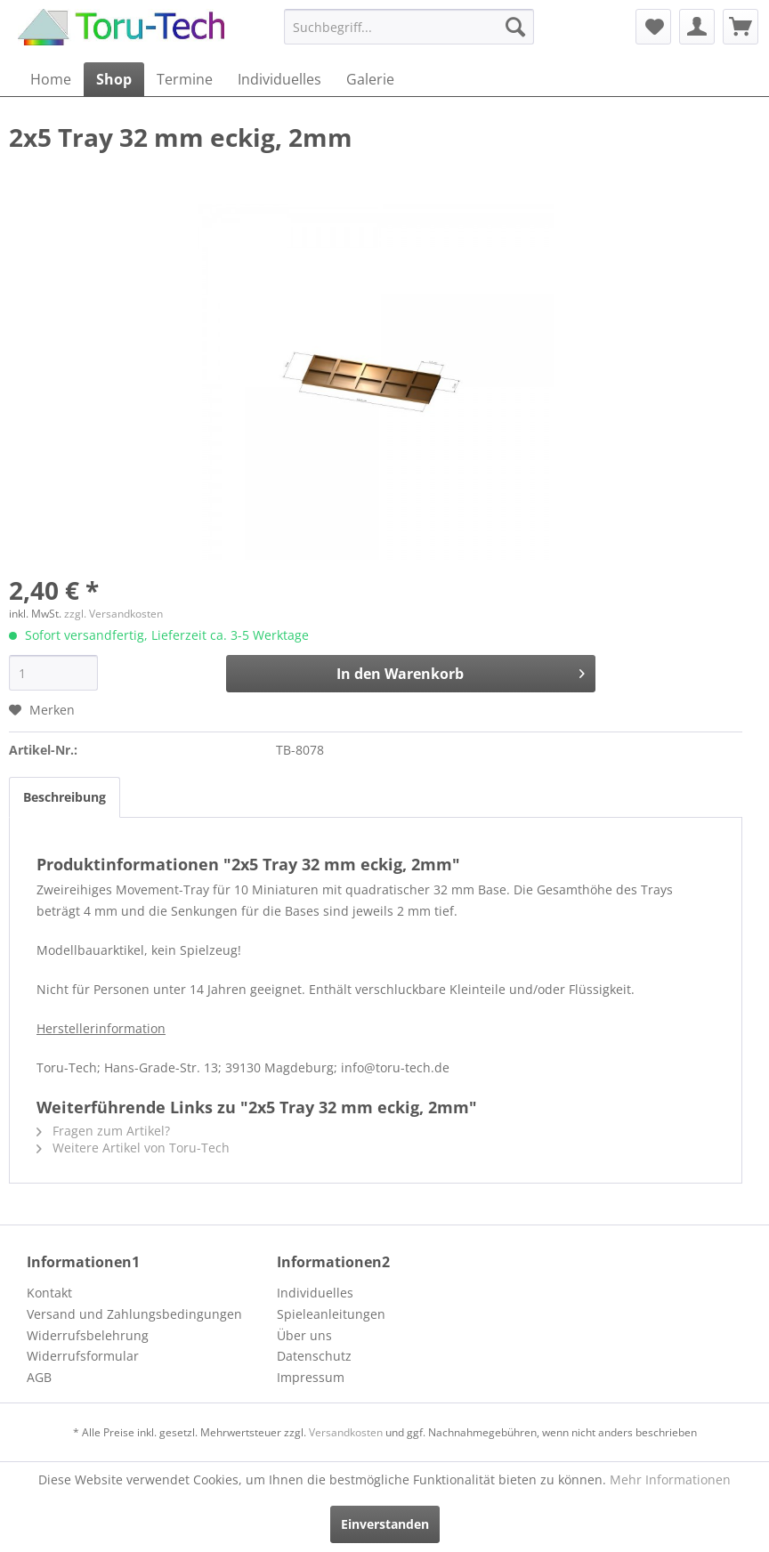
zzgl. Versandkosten (113, 613)
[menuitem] (409, 26)
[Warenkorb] (740, 26)
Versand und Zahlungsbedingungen (134, 1313)
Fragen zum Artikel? (103, 1130)
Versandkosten (346, 1432)
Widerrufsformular (83, 1355)
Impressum (310, 1377)
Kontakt (49, 1292)
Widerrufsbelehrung (88, 1335)
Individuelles (315, 1292)
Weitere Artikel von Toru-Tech (133, 1147)
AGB (39, 1377)
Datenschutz (314, 1355)
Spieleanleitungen (331, 1313)
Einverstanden (385, 1524)
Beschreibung (64, 796)
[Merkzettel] (653, 26)
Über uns (304, 1335)
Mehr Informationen (670, 1479)
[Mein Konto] (697, 26)
